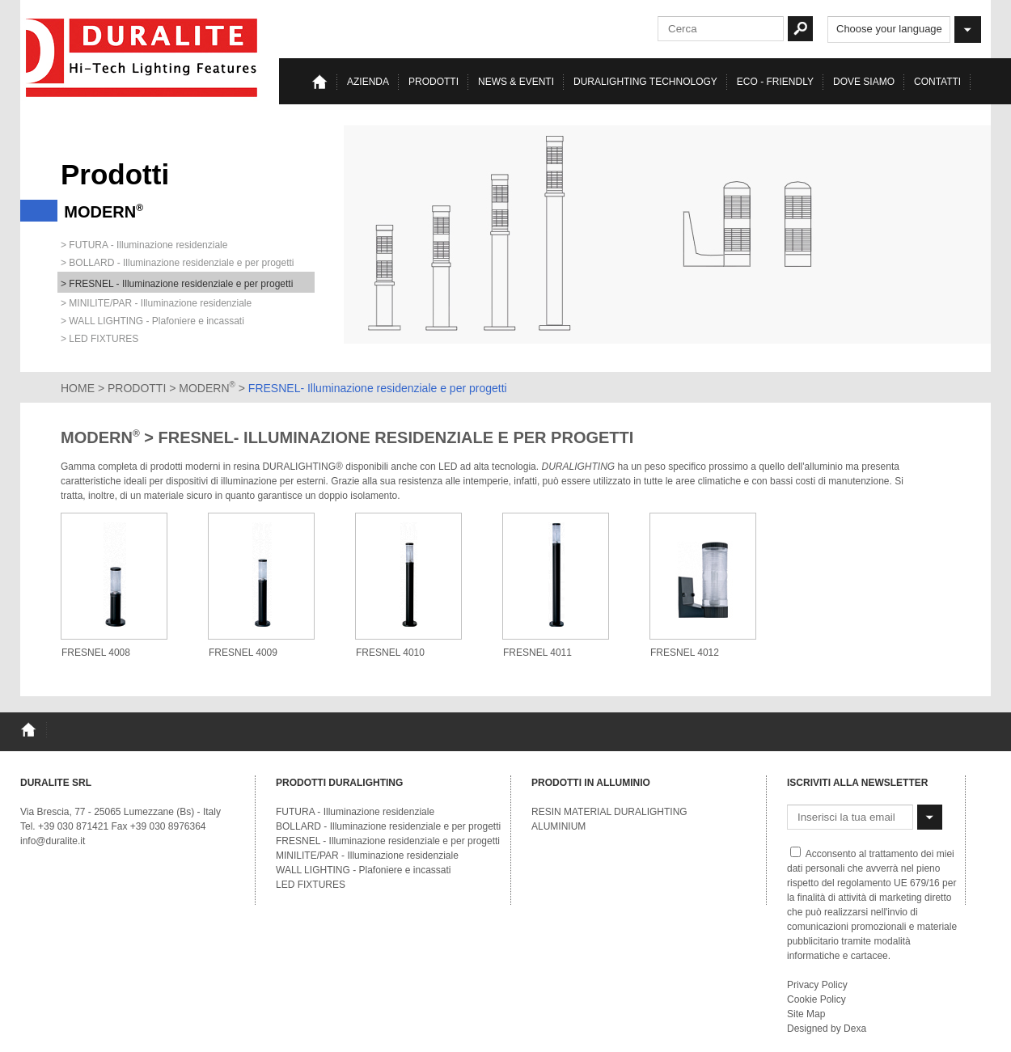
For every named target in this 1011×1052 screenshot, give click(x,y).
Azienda (368, 81)
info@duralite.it (52, 841)
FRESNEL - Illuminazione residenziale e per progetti (388, 841)
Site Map (806, 1014)
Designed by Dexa (826, 1028)
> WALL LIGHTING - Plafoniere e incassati (152, 321)
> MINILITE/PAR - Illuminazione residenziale (156, 303)
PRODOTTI (137, 388)
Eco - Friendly (775, 81)
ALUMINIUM (558, 826)
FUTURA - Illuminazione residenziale (355, 812)
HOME (78, 388)
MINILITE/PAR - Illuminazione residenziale (367, 855)
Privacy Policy (817, 985)
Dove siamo (864, 81)
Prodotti (433, 81)
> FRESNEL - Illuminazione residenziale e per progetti (177, 283)
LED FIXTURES (310, 884)
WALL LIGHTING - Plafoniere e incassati (363, 870)
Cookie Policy (816, 999)
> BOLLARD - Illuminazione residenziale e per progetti (177, 262)
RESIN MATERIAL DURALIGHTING (609, 812)
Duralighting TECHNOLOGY (645, 81)
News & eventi (516, 81)
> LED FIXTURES (99, 338)
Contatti (937, 81)
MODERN (207, 388)
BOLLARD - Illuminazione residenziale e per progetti (388, 826)
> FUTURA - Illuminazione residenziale (144, 245)
